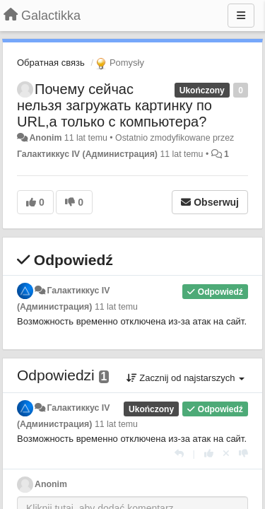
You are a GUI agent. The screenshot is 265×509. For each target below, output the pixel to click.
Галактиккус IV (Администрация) (87, 154)
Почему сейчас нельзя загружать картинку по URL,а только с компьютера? (114, 105)
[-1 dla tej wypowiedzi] (243, 453)
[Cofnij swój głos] (226, 453)
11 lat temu (116, 307)
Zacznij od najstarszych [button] (185, 378)
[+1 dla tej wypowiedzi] (208, 453)
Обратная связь (51, 62)
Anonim (45, 138)
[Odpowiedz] (179, 453)
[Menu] (241, 16)
